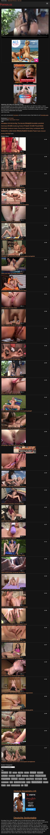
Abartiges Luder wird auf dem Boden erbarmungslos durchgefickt (18, 256)
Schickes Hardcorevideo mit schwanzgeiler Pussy (14, 624)
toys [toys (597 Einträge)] (9, 133)
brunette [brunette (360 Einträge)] (34, 123)
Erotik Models (10, 118)
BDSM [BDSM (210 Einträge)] (12, 123)
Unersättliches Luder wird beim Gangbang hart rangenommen (17, 692)
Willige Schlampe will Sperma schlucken (11, 325)
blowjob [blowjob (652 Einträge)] (28, 123)
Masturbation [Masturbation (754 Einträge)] (22, 131)
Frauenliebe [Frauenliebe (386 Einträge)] (39, 126)
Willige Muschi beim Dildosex (8, 538)
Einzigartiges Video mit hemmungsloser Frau (12, 445)
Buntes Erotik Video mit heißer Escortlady (12, 589)
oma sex (19, 0)
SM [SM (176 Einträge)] (6, 133)
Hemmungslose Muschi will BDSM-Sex (11, 221)
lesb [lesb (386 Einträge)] (42, 128)
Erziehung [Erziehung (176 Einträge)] (16, 126)
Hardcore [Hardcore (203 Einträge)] (11, 128)
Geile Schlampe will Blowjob (8, 727)
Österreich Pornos (12, 0)
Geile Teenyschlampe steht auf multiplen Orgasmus (14, 607)
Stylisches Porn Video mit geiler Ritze (10, 359)
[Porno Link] (25, 51)
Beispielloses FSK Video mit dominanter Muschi (13, 486)
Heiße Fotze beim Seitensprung (9, 521)
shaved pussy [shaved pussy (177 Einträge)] (15, 785)
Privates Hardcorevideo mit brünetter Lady (12, 170)
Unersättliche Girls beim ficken (9, 307)
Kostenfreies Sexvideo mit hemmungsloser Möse (13, 290)
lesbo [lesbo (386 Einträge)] (15, 131)
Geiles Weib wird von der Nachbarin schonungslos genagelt (16, 411)
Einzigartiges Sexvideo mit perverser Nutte (12, 239)
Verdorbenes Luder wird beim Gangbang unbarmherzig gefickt (17, 710)
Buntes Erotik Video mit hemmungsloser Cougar (13, 428)
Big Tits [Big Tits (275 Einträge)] (17, 123)
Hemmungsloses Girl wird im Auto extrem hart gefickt (15, 204)
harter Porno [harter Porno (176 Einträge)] (18, 128)
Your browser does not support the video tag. (25, 23)
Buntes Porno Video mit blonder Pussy (11, 393)
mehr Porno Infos (5, 112)
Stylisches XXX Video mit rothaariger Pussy (12, 376)
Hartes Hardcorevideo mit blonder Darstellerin (13, 572)
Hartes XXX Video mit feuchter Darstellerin (12, 273)
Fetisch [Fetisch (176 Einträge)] (21, 126)
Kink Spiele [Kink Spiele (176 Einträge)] (25, 128)
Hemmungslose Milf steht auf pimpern (11, 469)
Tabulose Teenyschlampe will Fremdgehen (12, 658)
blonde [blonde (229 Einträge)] (22, 123)
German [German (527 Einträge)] (4, 128)
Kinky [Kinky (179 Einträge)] (31, 128)
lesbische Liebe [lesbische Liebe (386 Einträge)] (6, 131)
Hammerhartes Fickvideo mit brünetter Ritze (12, 503)
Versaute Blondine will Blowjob (9, 342)
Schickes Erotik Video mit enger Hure (10, 744)
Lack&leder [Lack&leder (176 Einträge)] (36, 128)
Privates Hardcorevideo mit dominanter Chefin (13, 555)
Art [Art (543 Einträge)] (9, 123)
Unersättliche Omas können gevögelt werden (12, 675)
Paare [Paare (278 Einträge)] (35, 131)
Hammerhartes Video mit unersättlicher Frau (12, 153)
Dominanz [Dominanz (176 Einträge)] (4, 126)
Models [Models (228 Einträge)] (30, 131)
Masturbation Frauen (14, 119)
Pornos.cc (6, 4)
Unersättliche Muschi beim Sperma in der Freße (13, 641)
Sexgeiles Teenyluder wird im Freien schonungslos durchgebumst (18, 761)
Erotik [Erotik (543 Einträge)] (10, 126)
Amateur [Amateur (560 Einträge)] (4, 123)
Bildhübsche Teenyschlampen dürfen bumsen (13, 187)
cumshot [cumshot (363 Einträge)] (41, 123)
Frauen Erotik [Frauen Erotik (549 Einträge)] (29, 126)
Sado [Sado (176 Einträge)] (39, 131)
